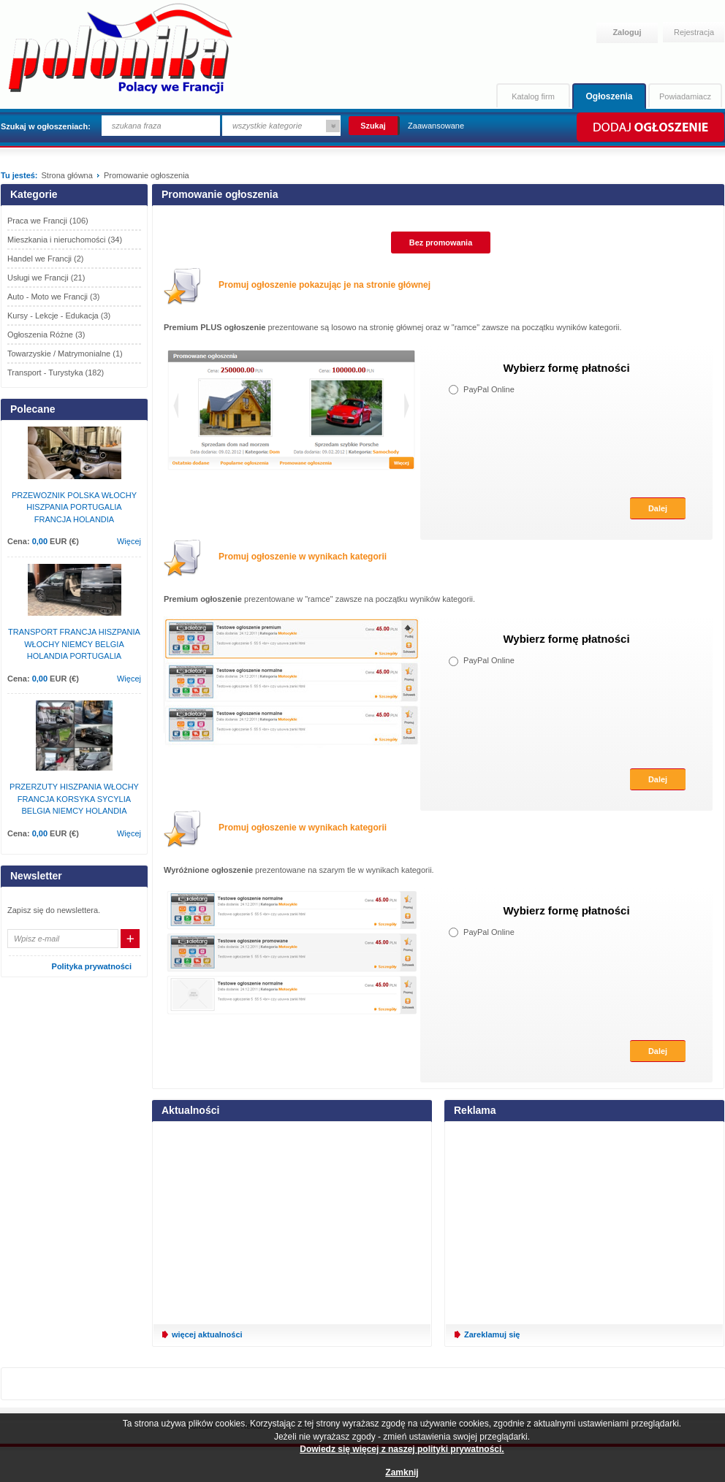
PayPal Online (482, 389)
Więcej (129, 541)
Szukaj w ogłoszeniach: (46, 126)
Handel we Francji (45, 258)
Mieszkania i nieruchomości (64, 239)
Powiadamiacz (685, 96)
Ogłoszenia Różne (46, 334)
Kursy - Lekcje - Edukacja (58, 315)
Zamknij (401, 1472)
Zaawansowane (436, 125)
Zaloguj (626, 32)
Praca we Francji (47, 220)
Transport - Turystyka (55, 372)
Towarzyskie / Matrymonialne (65, 353)
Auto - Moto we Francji (53, 296)
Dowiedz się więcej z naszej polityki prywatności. (402, 1449)
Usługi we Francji (46, 277)
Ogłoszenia (608, 96)
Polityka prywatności (92, 966)
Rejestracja (694, 32)
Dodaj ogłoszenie (649, 127)
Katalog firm (533, 96)
